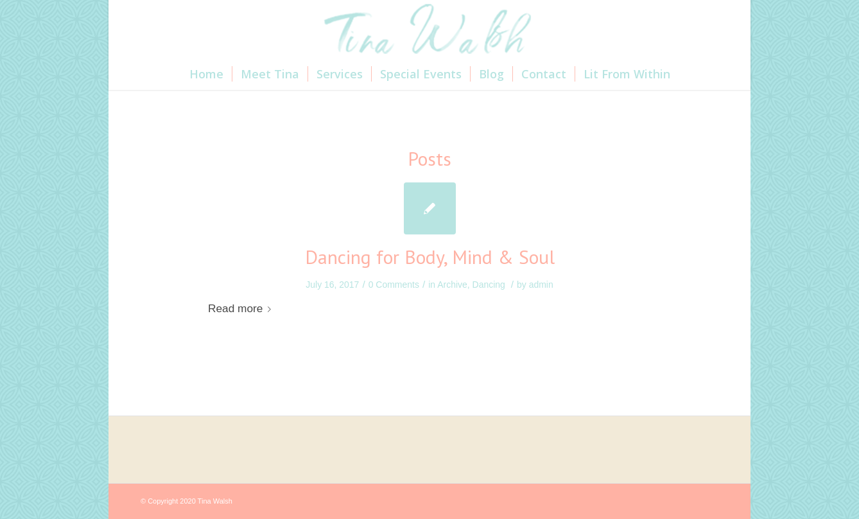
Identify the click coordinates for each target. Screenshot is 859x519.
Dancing (489, 284)
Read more (242, 308)
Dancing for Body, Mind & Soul (430, 256)
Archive (452, 284)
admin (541, 284)
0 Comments (394, 284)
